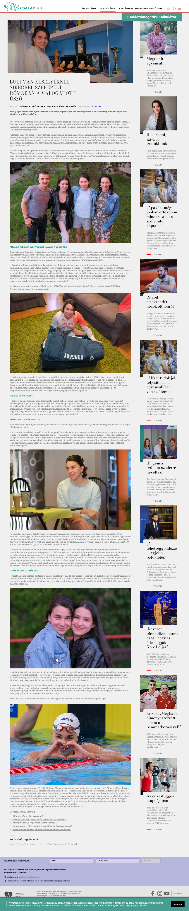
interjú (22, 844)
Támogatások (88, 8)
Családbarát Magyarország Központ (141, 8)
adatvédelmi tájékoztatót (31, 877)
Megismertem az (24, 877)
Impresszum (177, 893)
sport (13, 844)
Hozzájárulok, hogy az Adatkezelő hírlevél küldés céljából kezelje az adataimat (38, 881)
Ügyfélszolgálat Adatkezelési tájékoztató (51, 896)
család (73, 844)
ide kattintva (132, 905)
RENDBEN (178, 904)
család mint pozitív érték (42, 844)
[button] (168, 8)
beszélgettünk (166, 323)
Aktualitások (108, 8)
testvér (63, 844)
